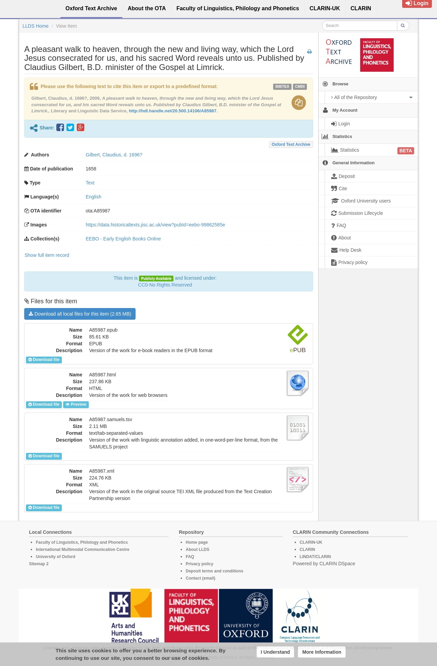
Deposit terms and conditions (214, 571)
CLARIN (307, 549)
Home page (197, 542)
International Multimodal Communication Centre (82, 549)
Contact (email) (200, 578)
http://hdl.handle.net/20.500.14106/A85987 (172, 110)
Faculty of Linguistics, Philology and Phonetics (82, 542)
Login (417, 3)
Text (90, 182)
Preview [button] (76, 404)
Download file (43, 359)
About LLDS (197, 549)
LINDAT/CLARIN (315, 556)
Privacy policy (199, 563)
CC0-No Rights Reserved (165, 285)
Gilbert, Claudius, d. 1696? (114, 154)
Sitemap (37, 563)
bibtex (282, 86)
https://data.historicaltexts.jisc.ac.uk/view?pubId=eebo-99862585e (155, 224)
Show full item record (47, 255)
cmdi (300, 86)
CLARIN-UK (311, 542)
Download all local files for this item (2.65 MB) (80, 314)
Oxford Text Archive (291, 144)
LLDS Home (35, 26)
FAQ (190, 556)
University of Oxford (55, 556)
